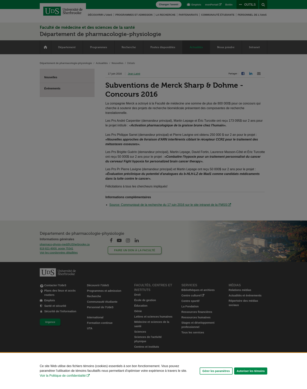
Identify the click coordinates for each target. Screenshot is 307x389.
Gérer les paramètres (216, 371)
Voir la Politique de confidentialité (63, 375)
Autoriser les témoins (251, 371)
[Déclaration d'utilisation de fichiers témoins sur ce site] (153, 371)
